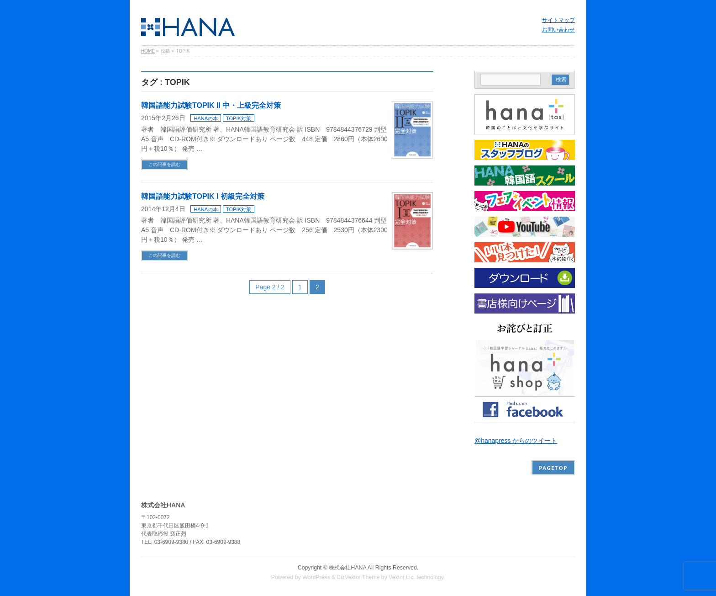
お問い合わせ (558, 30)
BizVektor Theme (358, 577)
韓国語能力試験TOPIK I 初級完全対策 (202, 196)
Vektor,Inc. (402, 577)
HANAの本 (206, 118)
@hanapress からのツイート (515, 440)
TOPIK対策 (238, 118)
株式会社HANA (347, 567)
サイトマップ (558, 20)
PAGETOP (553, 468)
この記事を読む (164, 164)
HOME (148, 50)
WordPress (316, 577)
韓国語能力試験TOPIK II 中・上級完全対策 (211, 105)
